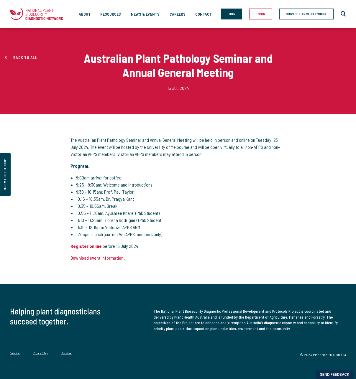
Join (231, 14)
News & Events (145, 14)
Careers (178, 14)
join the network (5, 174)
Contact (203, 14)
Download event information (97, 258)
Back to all (25, 57)
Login (260, 14)
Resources (110, 14)
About (85, 14)
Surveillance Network (306, 14)
